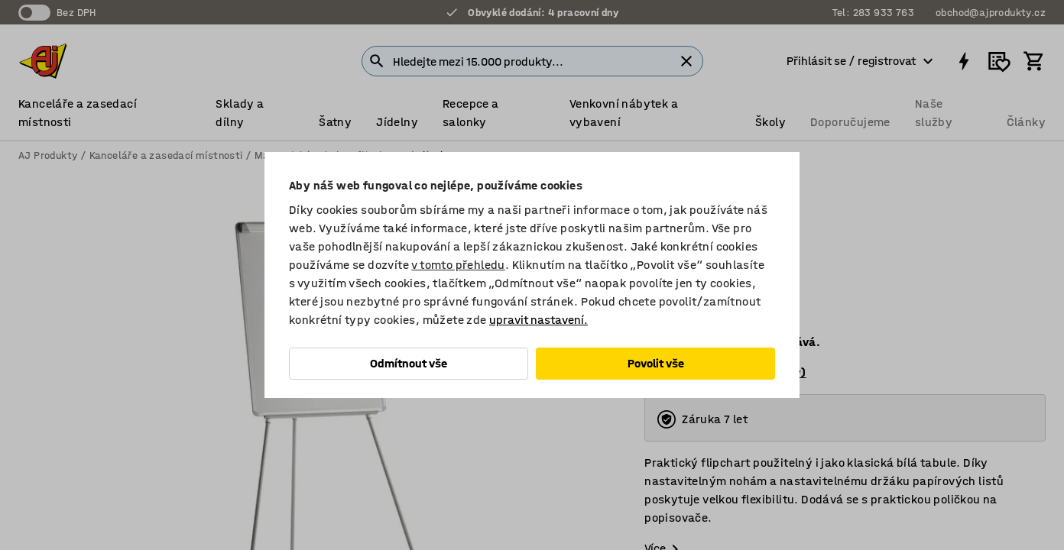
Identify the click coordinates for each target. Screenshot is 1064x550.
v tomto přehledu (457, 264)
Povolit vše (656, 363)
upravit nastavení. (538, 319)
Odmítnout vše (408, 363)
